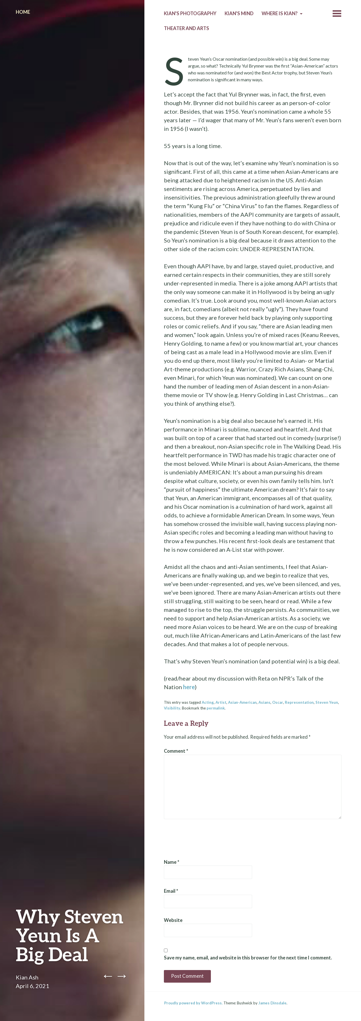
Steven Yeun (326, 702)
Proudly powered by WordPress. (193, 1003)
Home (23, 12)
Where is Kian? (280, 13)
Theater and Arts (186, 28)
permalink (216, 708)
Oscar (277, 702)
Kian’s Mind (239, 13)
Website (173, 920)
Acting (208, 702)
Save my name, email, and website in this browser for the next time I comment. (248, 958)
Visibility (172, 708)
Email (171, 891)
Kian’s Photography (190, 13)
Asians (264, 702)
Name (171, 862)
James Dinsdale (272, 1003)
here (189, 686)
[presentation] (207, 839)
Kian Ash (27, 977)
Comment (176, 751)
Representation (299, 702)
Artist (220, 702)
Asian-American (242, 702)
